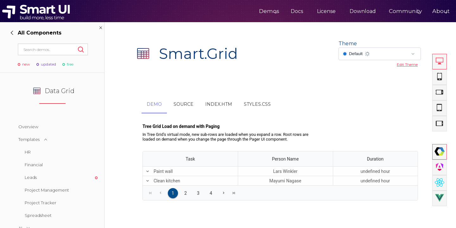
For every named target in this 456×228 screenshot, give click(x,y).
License (307, 11)
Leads (31, 177)
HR (28, 152)
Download (344, 11)
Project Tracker (40, 202)
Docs (278, 11)
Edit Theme (407, 64)
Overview (28, 126)
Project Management (47, 190)
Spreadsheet (38, 215)
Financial (34, 164)
